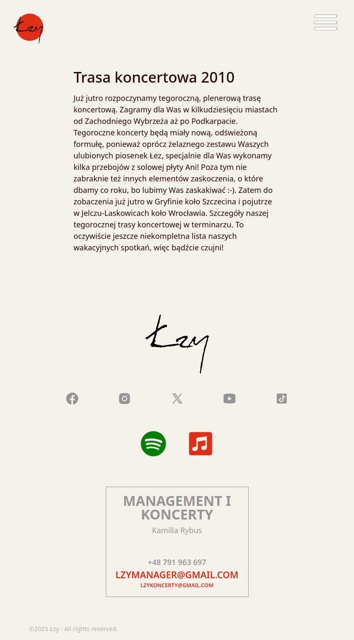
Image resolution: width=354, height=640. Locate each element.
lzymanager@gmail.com (177, 574)
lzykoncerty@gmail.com (177, 585)
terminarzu (212, 224)
